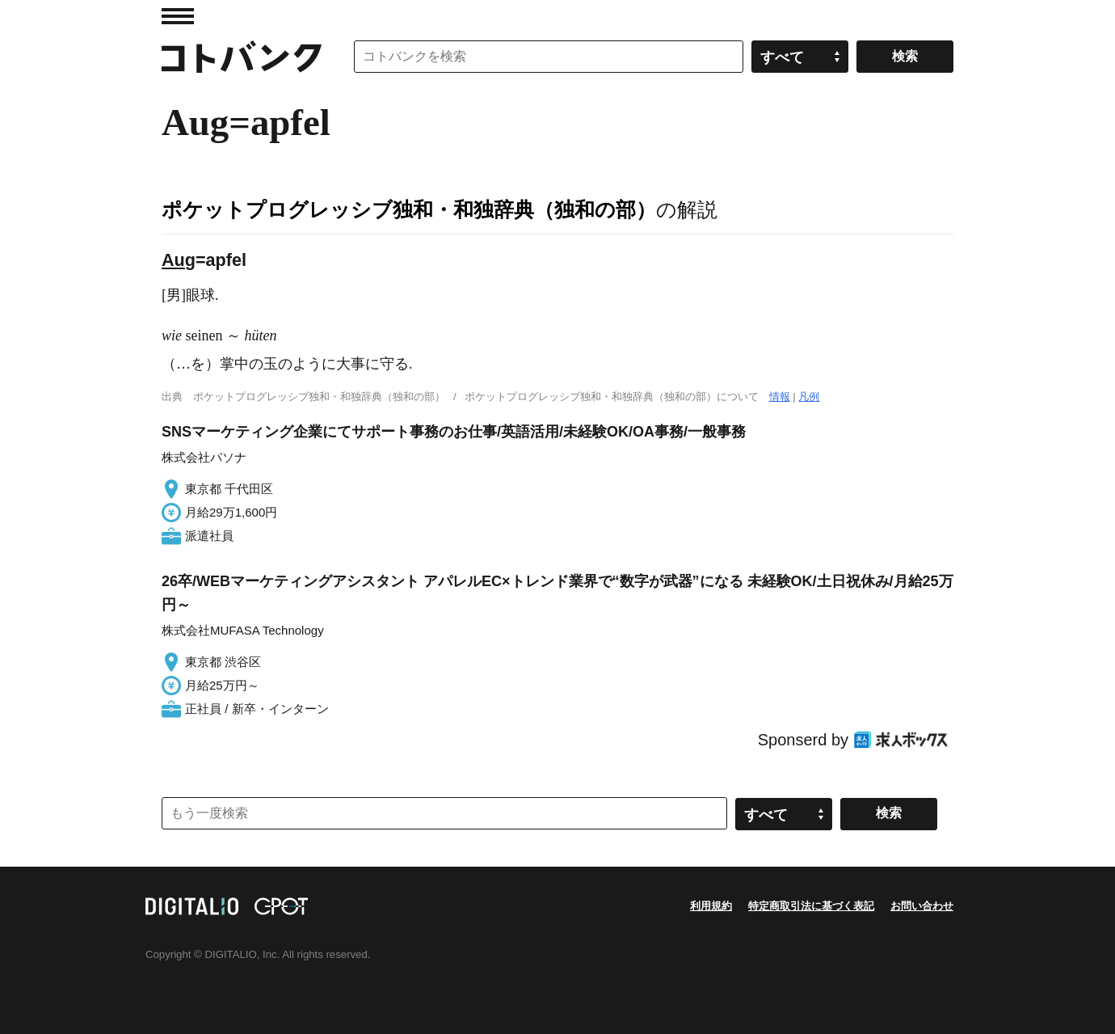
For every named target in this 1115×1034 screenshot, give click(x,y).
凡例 (808, 396)
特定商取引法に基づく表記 (811, 906)
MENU (178, 16)
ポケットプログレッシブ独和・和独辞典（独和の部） (409, 209)
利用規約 (711, 906)
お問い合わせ (921, 906)
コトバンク (242, 56)
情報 (779, 396)
